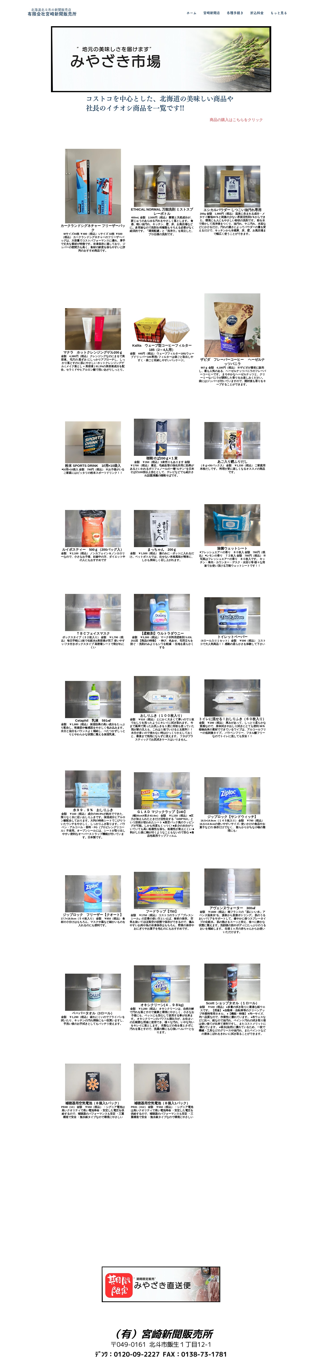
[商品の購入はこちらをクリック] (236, 119)
